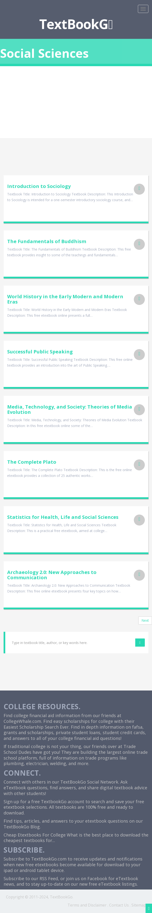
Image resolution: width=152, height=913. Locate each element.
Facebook (97, 878)
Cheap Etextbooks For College (35, 835)
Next (145, 620)
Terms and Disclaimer (87, 905)
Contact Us (119, 905)
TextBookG (76, 24)
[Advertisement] (76, 102)
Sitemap (138, 905)
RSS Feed (48, 878)
